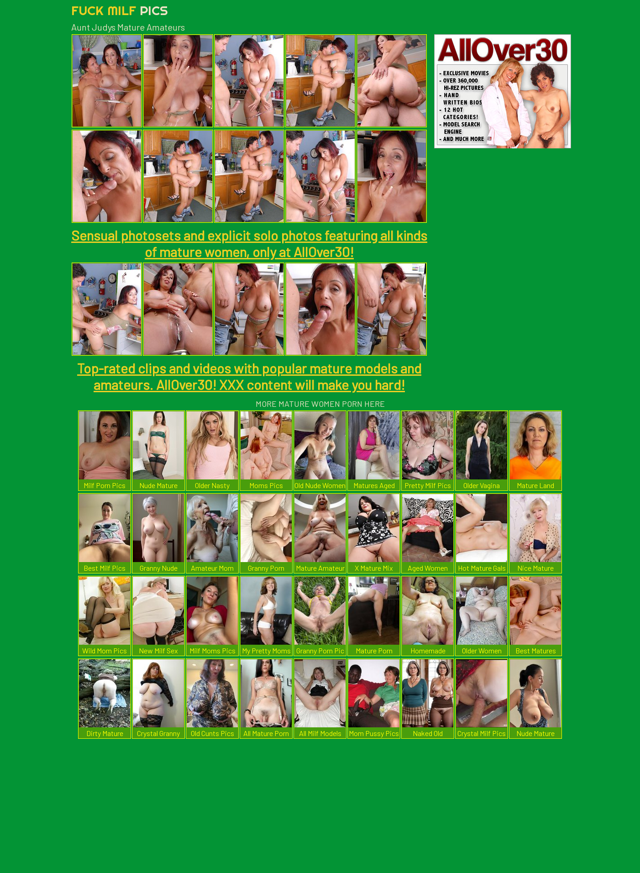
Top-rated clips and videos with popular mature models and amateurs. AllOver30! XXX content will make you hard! (249, 376)
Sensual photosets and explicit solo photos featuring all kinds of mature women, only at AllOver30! (249, 243)
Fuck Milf (119, 10)
